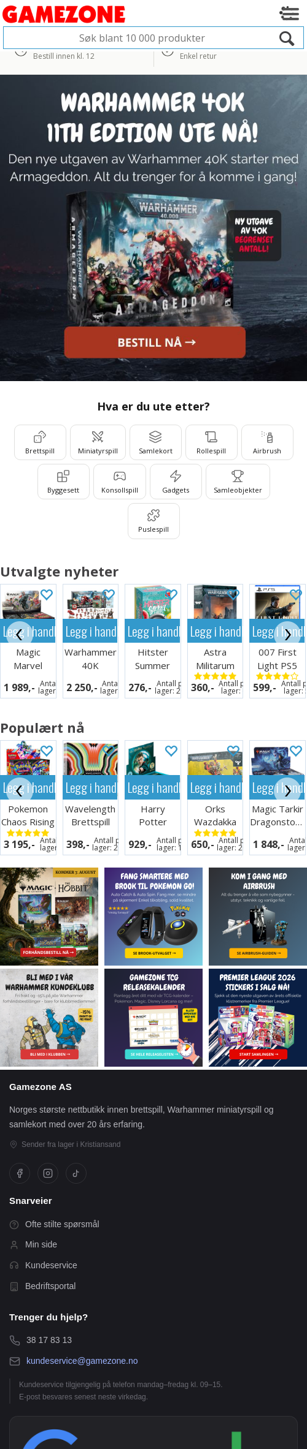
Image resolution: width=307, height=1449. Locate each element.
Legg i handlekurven (92, 630)
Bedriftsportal (42, 1286)
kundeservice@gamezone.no (82, 1361)
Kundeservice (43, 1265)
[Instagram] (47, 1173)
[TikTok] (76, 1173)
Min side (33, 1244)
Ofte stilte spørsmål (54, 1224)
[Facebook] (19, 1173)
